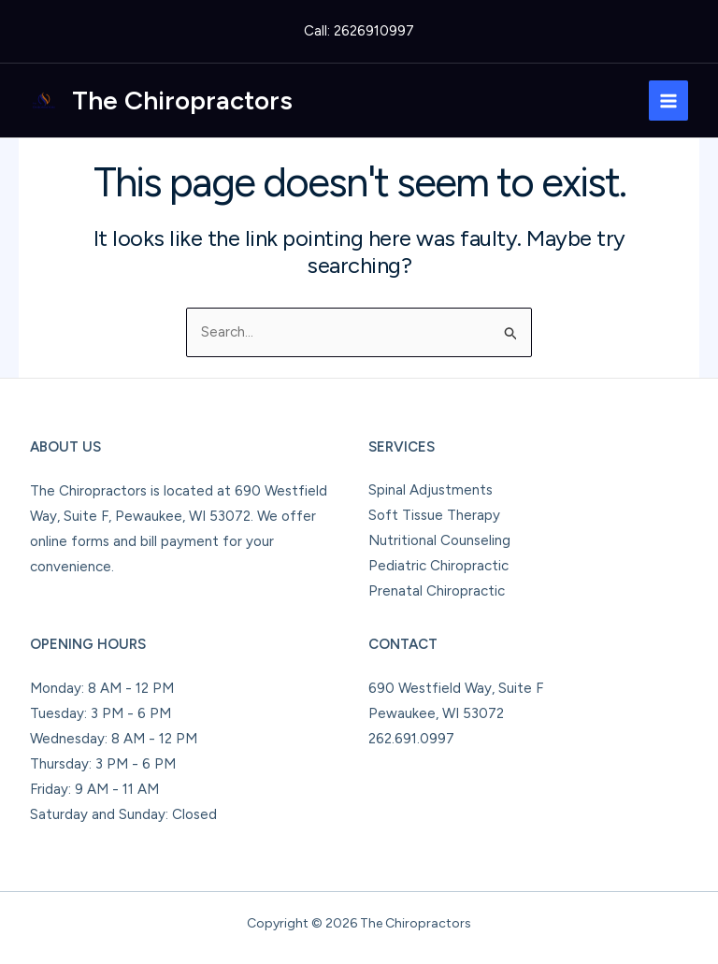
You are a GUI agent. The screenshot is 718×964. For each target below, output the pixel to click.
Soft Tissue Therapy (434, 515)
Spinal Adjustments (430, 490)
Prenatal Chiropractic (436, 591)
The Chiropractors (182, 100)
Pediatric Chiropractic (438, 565)
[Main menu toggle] (669, 100)
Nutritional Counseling (439, 540)
